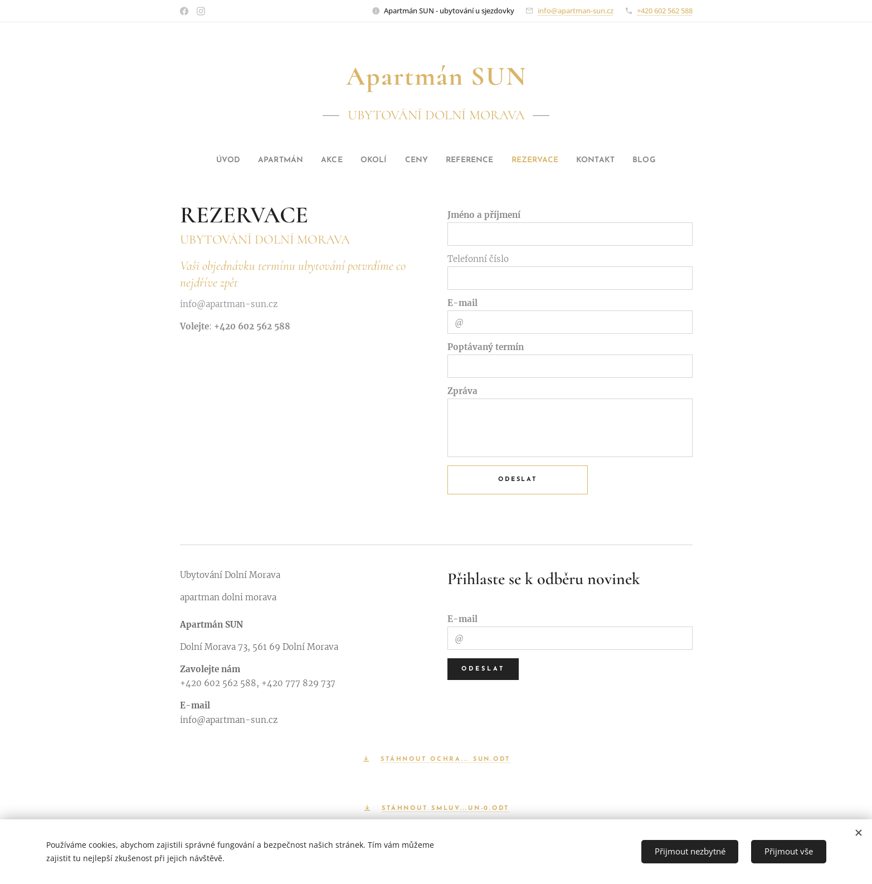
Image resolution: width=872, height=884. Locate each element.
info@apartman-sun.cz (575, 11)
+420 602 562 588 (665, 11)
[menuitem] (202, 160)
